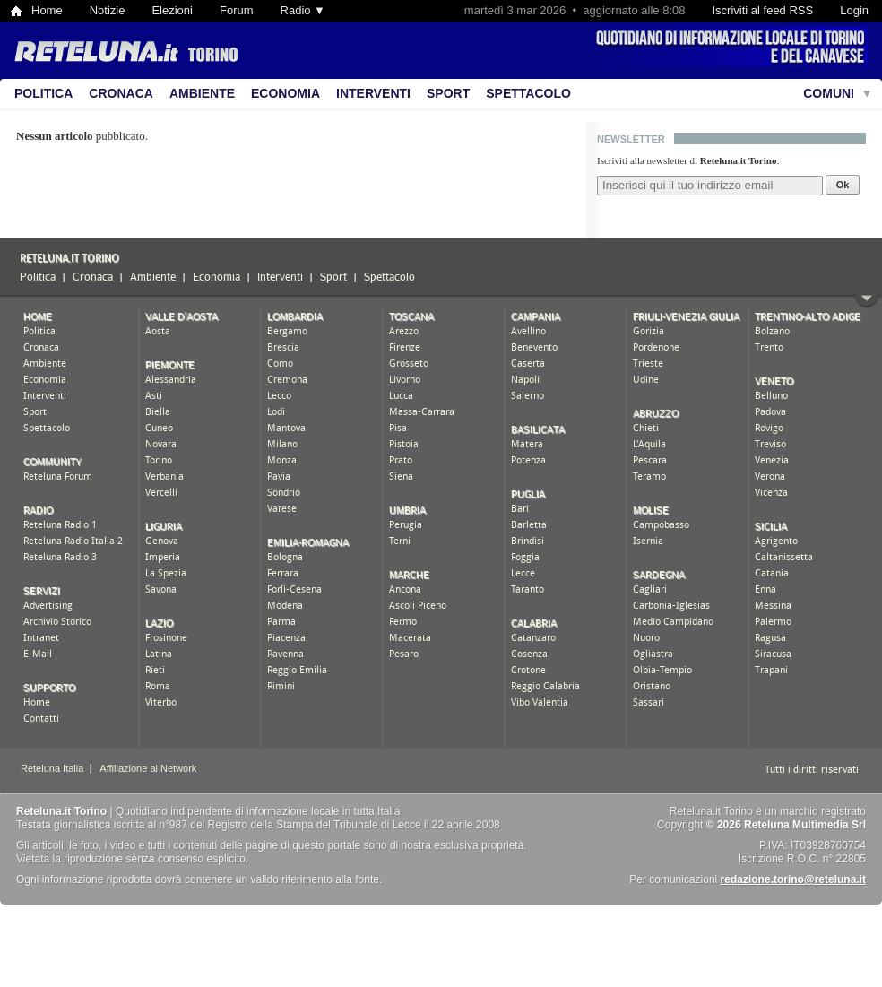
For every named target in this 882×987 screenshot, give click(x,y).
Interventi (373, 93)
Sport (448, 93)
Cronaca (121, 93)
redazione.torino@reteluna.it (793, 879)
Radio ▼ (303, 10)
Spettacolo (528, 93)
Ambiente (202, 93)
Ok (843, 184)
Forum (237, 10)
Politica (43, 93)
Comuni (828, 93)
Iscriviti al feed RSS (762, 10)
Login (854, 10)
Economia (285, 93)
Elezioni (172, 10)
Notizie (107, 10)
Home (47, 10)
